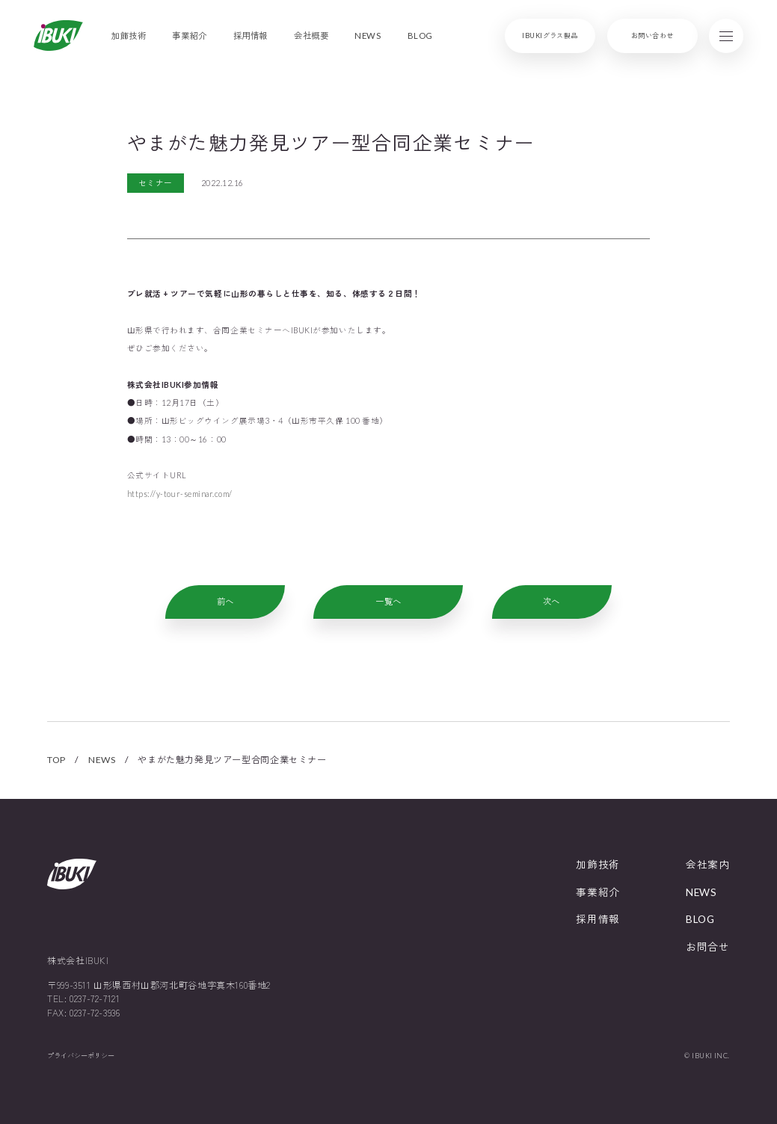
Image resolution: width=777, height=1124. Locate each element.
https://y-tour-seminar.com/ (180, 493)
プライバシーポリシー (80, 1056)
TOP (56, 759)
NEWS (101, 759)
